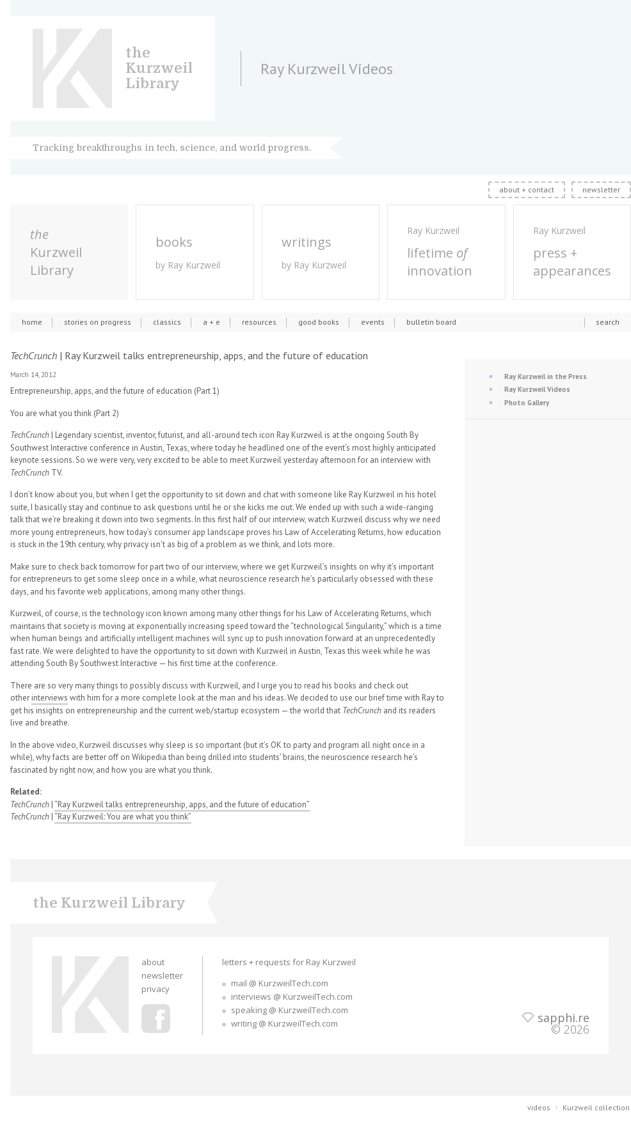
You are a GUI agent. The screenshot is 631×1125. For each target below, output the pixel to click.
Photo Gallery (526, 402)
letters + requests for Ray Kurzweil (289, 962)
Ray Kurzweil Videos (537, 389)
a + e (211, 322)
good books (318, 322)
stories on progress (97, 322)
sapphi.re (563, 1017)
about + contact (526, 189)
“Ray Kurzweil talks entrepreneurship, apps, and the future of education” (182, 804)
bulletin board (431, 322)
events (373, 322)
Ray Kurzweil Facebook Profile (155, 1018)
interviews (49, 697)
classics (167, 322)
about (152, 962)
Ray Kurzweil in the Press (545, 376)
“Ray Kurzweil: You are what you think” (122, 816)
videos (538, 1107)
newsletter (601, 189)
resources (259, 322)
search (607, 322)
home (32, 322)
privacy (155, 989)
